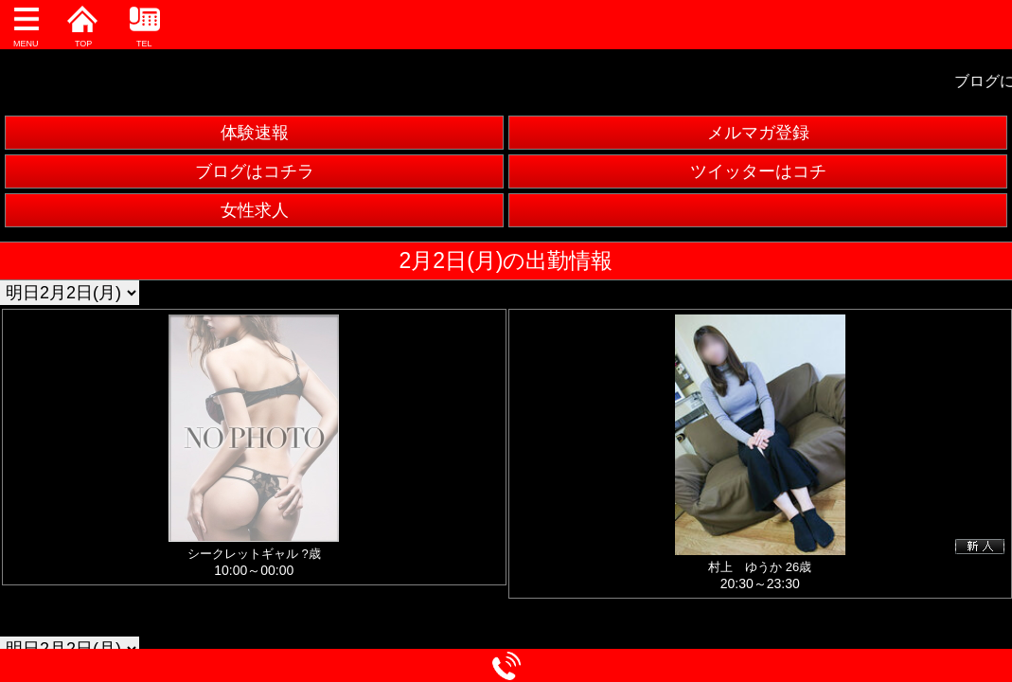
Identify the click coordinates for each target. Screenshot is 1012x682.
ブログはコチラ (254, 171)
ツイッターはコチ (758, 171)
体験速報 (255, 132)
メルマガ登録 (758, 132)
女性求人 (255, 210)
